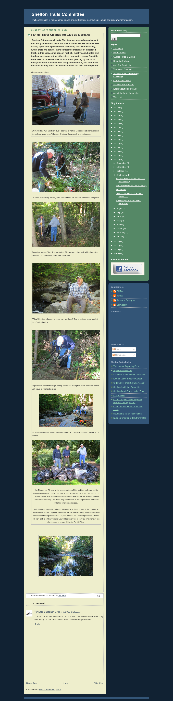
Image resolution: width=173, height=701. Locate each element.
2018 (116, 139)
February (121, 232)
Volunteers (121, 189)
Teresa (120, 296)
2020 (116, 131)
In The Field (119, 395)
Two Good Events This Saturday (131, 185)
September (122, 175)
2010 (116, 249)
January (121, 236)
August (120, 208)
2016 (116, 147)
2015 (116, 151)
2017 (116, 143)
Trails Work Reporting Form (126, 366)
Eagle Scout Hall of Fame (125, 89)
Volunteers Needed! (122, 69)
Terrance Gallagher (44, 612)
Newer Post (31, 683)
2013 (116, 159)
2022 (116, 123)
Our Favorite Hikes (122, 80)
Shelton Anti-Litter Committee (127, 387)
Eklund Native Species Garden (127, 379)
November (122, 167)
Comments (119, 355)
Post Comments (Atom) (50, 690)
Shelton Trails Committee (58, 14)
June (119, 216)
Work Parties (119, 53)
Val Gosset (122, 305)
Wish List (117, 97)
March (120, 228)
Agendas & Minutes (122, 370)
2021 (116, 127)
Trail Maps (118, 48)
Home (65, 683)
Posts (116, 349)
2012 (116, 241)
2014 (116, 155)
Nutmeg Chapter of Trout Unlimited (129, 418)
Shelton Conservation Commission (129, 375)
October (121, 171)
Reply (37, 624)
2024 (116, 115)
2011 (116, 245)
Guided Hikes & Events (124, 57)
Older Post (98, 683)
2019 (116, 135)
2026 (116, 107)
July (119, 212)
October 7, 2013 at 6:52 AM (67, 612)
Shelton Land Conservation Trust (128, 391)
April (119, 224)
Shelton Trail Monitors (123, 85)
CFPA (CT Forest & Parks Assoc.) (129, 383)
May (119, 220)
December (122, 163)
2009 (116, 253)
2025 (116, 111)
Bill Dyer (121, 291)
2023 (116, 119)
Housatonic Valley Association (127, 414)
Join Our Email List (122, 65)
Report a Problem (121, 61)
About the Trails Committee (126, 93)
